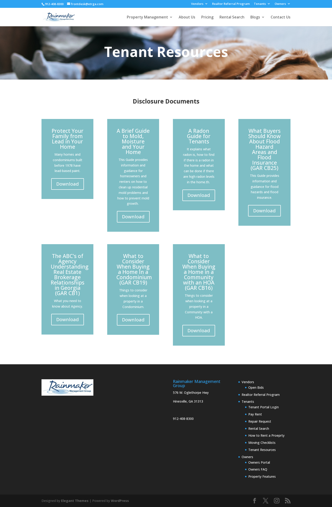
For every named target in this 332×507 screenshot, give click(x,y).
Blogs (255, 17)
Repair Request (259, 421)
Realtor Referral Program (231, 4)
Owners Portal (259, 462)
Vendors (197, 4)
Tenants (260, 4)
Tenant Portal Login (263, 407)
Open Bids (256, 387)
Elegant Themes (75, 500)
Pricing (207, 17)
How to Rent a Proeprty (266, 435)
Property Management (147, 17)
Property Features (262, 476)
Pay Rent (255, 414)
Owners (280, 4)
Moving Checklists (262, 442)
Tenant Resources (262, 450)
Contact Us (280, 17)
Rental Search (231, 17)
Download (67, 184)
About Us (187, 17)
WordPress (120, 500)
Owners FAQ (257, 469)
